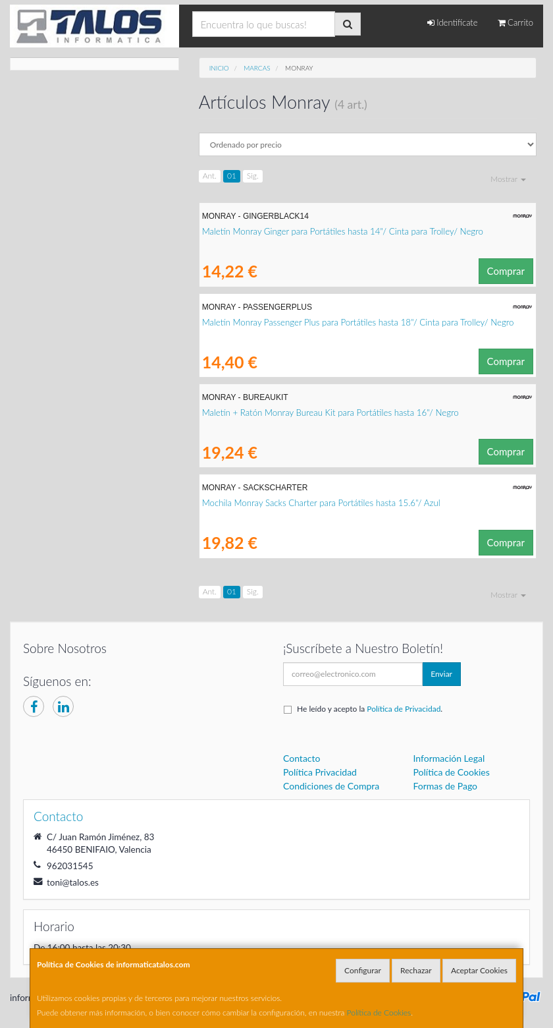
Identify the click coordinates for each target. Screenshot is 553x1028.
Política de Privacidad (403, 709)
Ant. (210, 176)
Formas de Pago (445, 785)
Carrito (515, 22)
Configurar (362, 970)
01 (231, 176)
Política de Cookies (379, 1012)
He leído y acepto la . (369, 709)
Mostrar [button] (508, 179)
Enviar (441, 674)
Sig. (253, 176)
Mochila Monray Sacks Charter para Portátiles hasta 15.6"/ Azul (321, 503)
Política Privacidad (320, 772)
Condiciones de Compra (331, 785)
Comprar (506, 271)
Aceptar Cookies (479, 970)
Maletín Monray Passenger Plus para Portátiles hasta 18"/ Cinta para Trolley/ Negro (358, 322)
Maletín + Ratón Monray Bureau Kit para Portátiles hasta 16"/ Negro (330, 412)
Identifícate (452, 22)
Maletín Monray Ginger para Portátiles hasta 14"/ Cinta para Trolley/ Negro (342, 231)
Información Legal (449, 758)
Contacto (301, 758)
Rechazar (416, 970)
